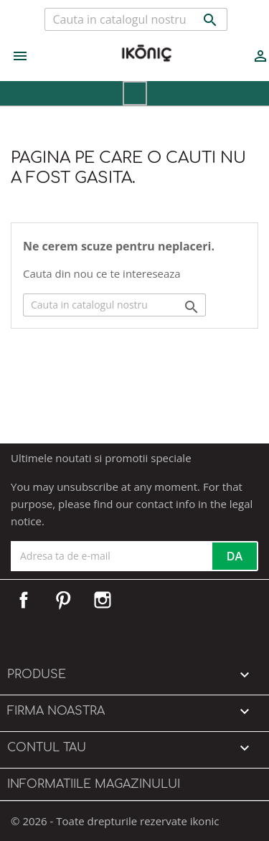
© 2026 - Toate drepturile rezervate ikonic (115, 821)
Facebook (23, 599)
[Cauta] (135, 19)
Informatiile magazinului (93, 784)
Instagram (102, 599)
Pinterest (63, 599)
